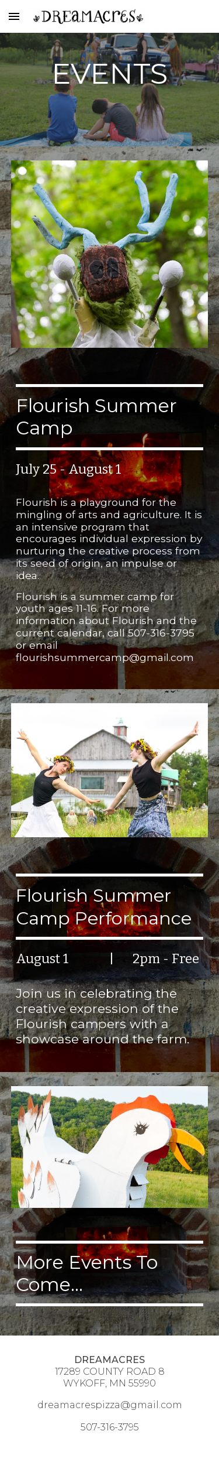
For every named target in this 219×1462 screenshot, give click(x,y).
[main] (109, 73)
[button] (14, 16)
